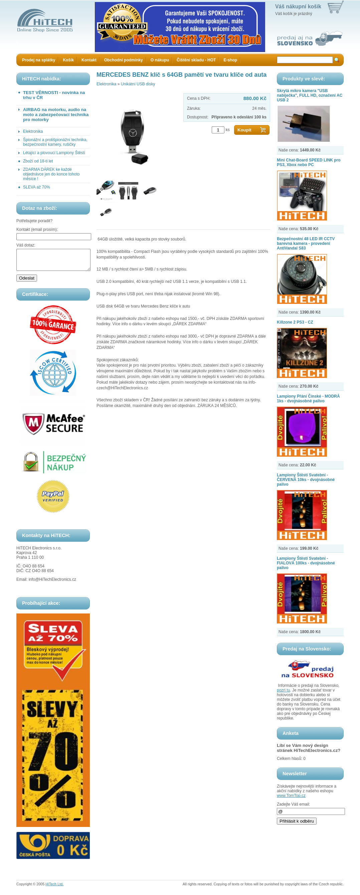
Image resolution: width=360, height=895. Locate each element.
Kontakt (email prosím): (37, 229)
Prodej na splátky (38, 60)
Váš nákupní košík (298, 6)
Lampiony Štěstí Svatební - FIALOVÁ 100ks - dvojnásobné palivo (306, 563)
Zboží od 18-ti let (38, 161)
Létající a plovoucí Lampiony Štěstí (54, 152)
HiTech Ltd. (54, 888)
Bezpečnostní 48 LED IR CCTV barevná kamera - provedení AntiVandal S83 (306, 244)
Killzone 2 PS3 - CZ (295, 322)
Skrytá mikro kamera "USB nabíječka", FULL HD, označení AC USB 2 (309, 95)
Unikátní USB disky (138, 84)
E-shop (230, 60)
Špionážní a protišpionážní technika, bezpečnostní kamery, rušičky (55, 142)
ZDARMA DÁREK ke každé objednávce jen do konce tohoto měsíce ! (51, 174)
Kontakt (89, 60)
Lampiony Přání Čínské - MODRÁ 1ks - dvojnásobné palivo (308, 398)
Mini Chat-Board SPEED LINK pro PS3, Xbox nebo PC (309, 162)
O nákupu (160, 60)
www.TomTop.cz (291, 795)
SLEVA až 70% (36, 187)
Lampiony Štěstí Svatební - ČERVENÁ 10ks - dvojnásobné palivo (306, 480)
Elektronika (33, 131)
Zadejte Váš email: (293, 804)
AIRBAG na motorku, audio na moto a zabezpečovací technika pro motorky (55, 114)
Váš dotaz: (25, 245)
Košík (68, 60)
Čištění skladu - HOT (196, 60)
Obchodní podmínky (123, 60)
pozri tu (283, 690)
